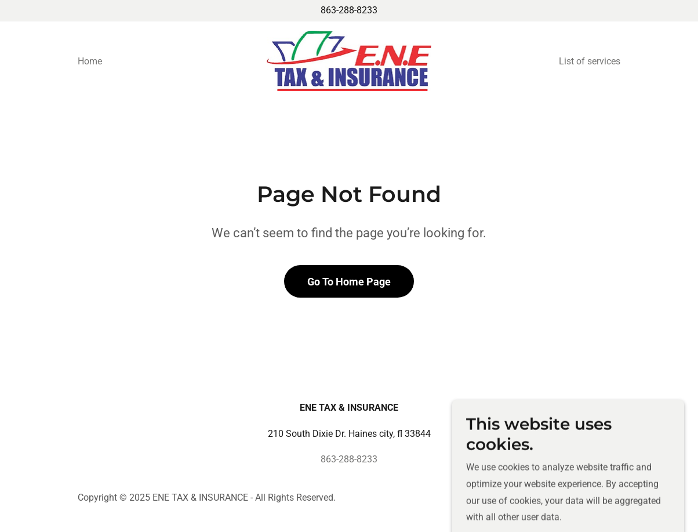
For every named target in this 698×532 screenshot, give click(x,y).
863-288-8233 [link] (349, 10)
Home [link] (90, 61)
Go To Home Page (349, 282)
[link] (349, 60)
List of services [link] (589, 61)
